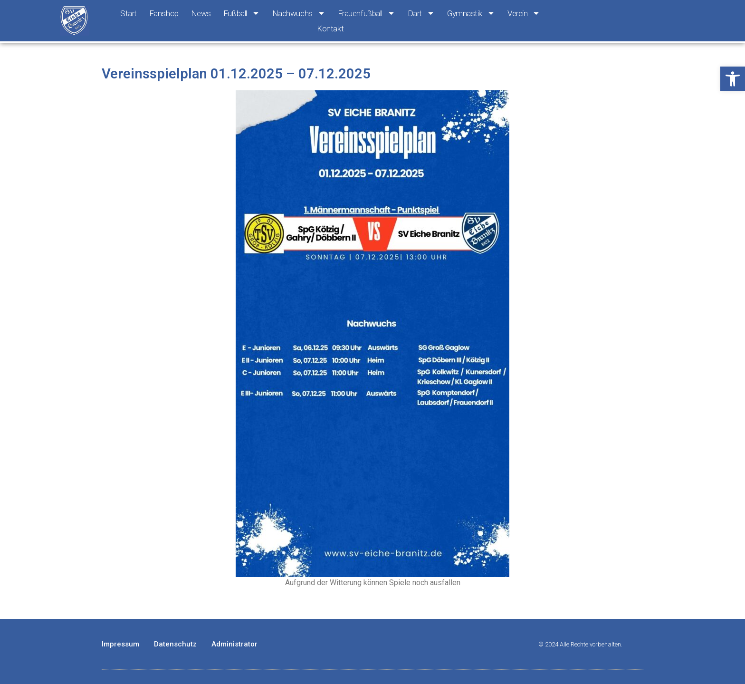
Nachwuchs (298, 13)
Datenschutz (175, 644)
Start (128, 13)
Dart (421, 13)
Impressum (120, 644)
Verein (523, 13)
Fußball (241, 13)
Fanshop (164, 13)
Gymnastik (471, 13)
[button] (732, 79)
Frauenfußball (366, 13)
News (201, 13)
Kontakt (330, 28)
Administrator (234, 644)
